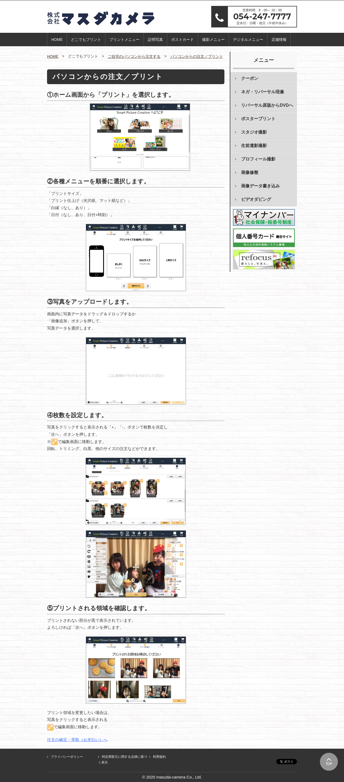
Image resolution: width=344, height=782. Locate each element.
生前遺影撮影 (254, 145)
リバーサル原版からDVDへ (267, 105)
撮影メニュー (213, 39)
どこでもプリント (86, 39)
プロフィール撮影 (258, 159)
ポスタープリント (258, 118)
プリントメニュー (124, 39)
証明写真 (155, 39)
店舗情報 (278, 39)
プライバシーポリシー (67, 757)
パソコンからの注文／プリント (196, 56)
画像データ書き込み (260, 186)
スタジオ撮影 (254, 132)
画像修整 (249, 172)
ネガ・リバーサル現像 (262, 92)
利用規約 (159, 757)
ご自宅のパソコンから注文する (134, 56)
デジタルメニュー (248, 39)
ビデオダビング (256, 199)
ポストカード (182, 39)
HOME (57, 39)
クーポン (249, 78)
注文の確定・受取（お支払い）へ (77, 739)
